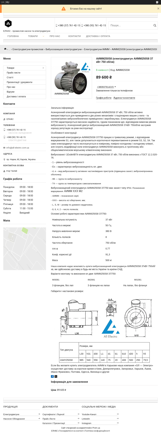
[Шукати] (155, 25)
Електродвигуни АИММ (96, 49)
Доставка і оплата (98, 36)
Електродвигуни (11, 414)
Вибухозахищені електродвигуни (64, 49)
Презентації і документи (19, 82)
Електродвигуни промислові (28, 49)
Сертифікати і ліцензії (53, 414)
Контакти (75, 36)
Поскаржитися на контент (71, 431)
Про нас (55, 36)
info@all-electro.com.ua (17, 147)
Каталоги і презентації (54, 423)
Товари (33, 36)
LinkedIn (86, 419)
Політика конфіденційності (97, 431)
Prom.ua (96, 428)
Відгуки (10, 91)
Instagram (86, 423)
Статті (10, 77)
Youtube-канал (89, 414)
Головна (13, 36)
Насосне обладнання (14, 419)
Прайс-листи (13, 72)
